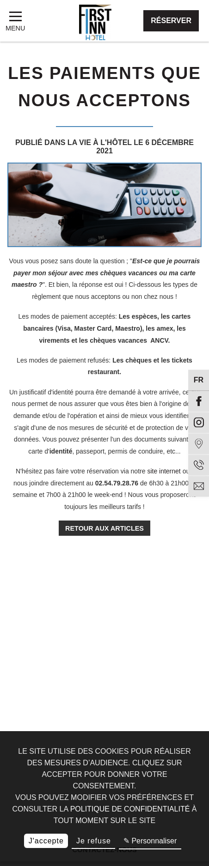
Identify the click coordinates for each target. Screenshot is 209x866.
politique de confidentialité (130, 809)
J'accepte (46, 841)
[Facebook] (198, 401)
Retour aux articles (104, 528)
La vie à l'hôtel (100, 142)
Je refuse (93, 841)
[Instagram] (198, 422)
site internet (163, 471)
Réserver (171, 20)
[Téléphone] (198, 464)
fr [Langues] (198, 380)
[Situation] (198, 443)
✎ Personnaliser (150, 841)
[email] (198, 486)
